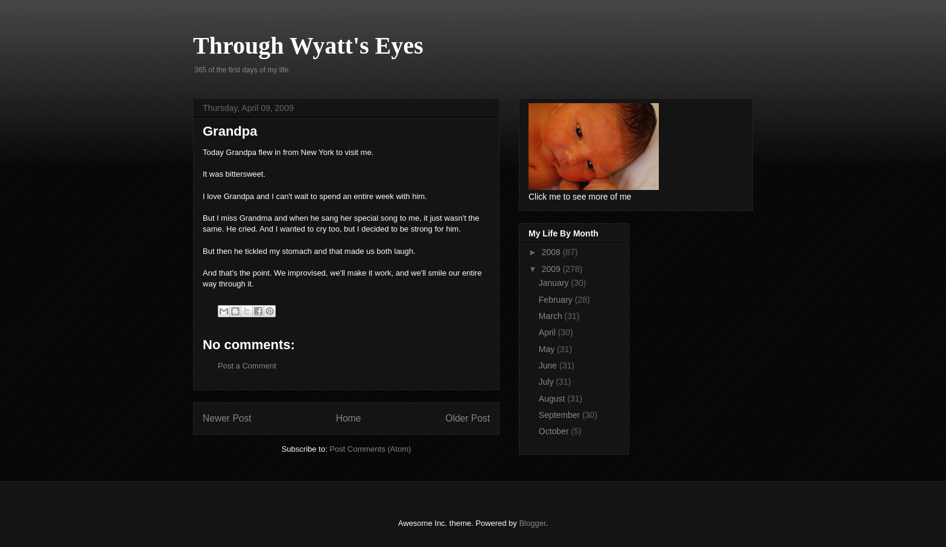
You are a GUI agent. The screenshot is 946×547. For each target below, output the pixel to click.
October (555, 431)
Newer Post (227, 418)
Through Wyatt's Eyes (308, 45)
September (560, 415)
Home (348, 418)
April (548, 332)
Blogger (532, 523)
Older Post (467, 418)
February (557, 300)
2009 (552, 269)
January (555, 283)
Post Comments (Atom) (370, 449)
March (552, 316)
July (547, 382)
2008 (552, 252)
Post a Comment (247, 365)
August (553, 398)
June (549, 365)
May (548, 349)
